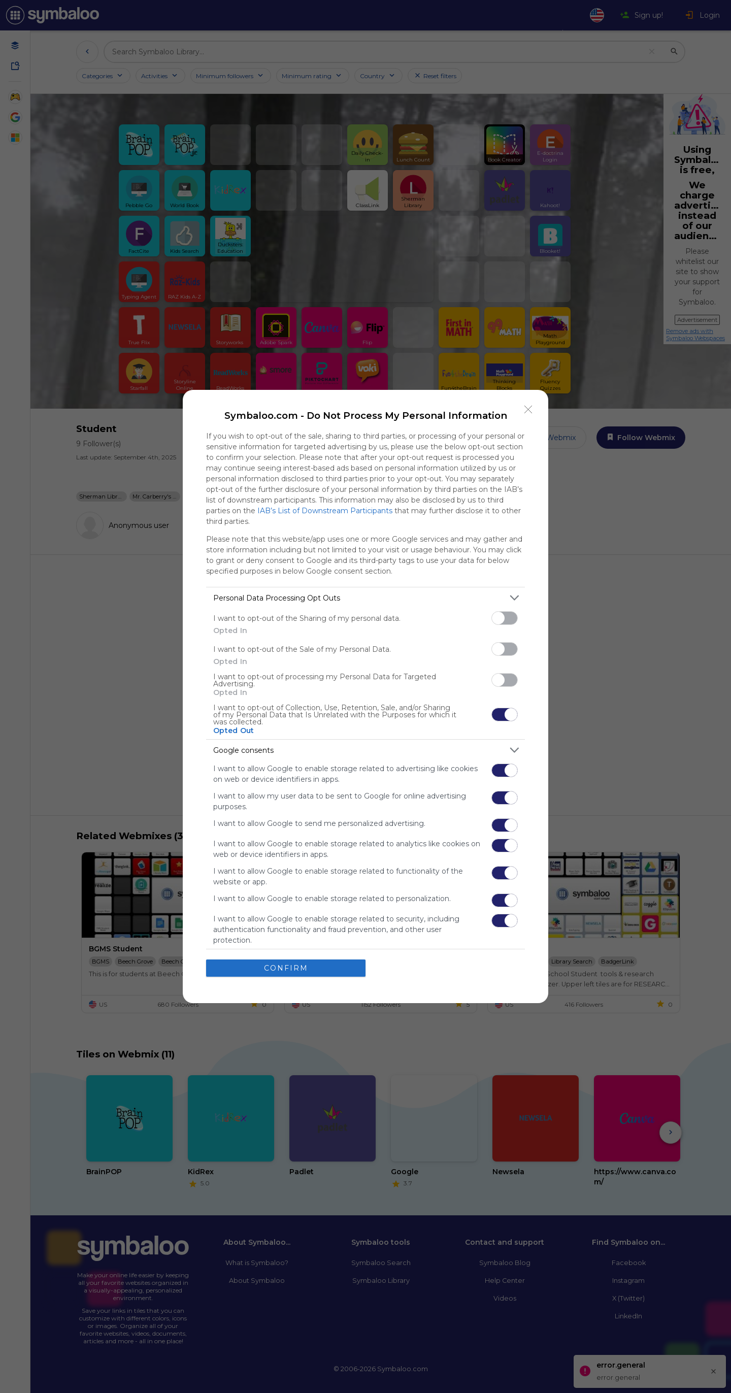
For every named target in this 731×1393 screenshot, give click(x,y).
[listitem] (365, 597)
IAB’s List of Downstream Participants (324, 510)
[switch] (504, 618)
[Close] (528, 409)
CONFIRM (286, 968)
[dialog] (365, 696)
